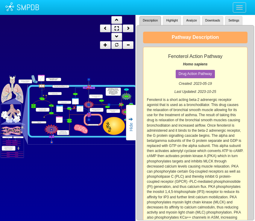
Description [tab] (150, 20)
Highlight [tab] (172, 20)
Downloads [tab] (212, 20)
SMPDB (27, 7)
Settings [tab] (233, 20)
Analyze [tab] (191, 20)
